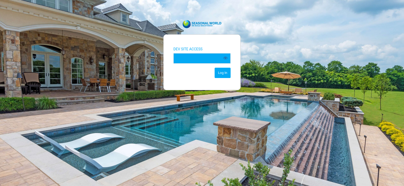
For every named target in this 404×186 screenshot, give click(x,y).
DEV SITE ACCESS (188, 49)
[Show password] (225, 58)
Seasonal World (202, 24)
